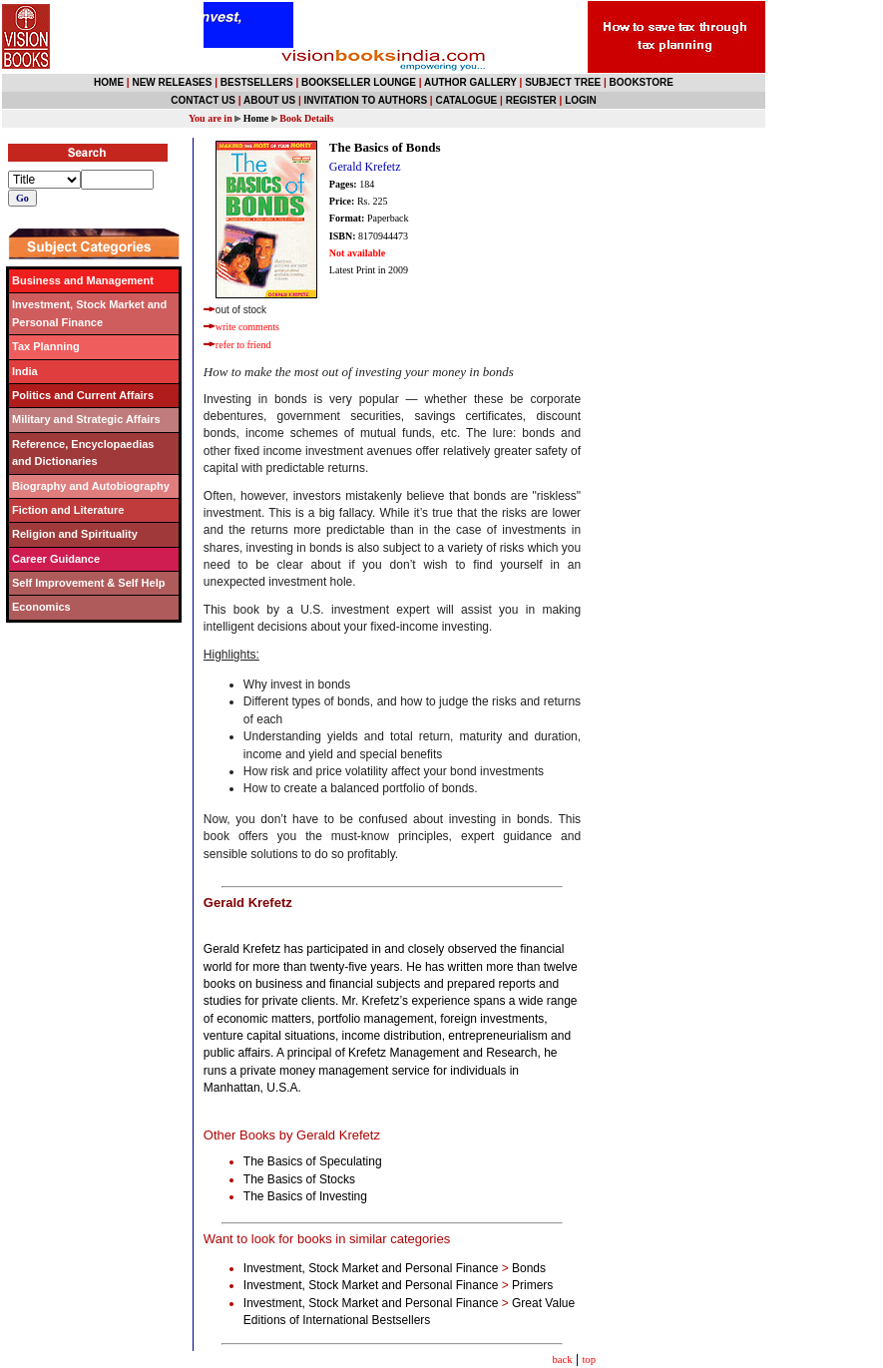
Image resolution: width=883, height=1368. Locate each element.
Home (256, 118)
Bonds (529, 1268)
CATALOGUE (466, 100)
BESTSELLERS (257, 82)
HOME (109, 82)
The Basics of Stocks (300, 1179)
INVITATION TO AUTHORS (366, 100)
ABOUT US (269, 100)
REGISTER (531, 100)
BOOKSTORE (641, 82)
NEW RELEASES (172, 82)
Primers (532, 1285)
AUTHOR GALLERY (470, 82)
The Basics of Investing (306, 1196)
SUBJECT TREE (563, 82)
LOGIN (581, 100)
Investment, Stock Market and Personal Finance (370, 1268)
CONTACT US (203, 100)
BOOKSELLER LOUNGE (358, 82)
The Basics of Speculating (314, 1161)
